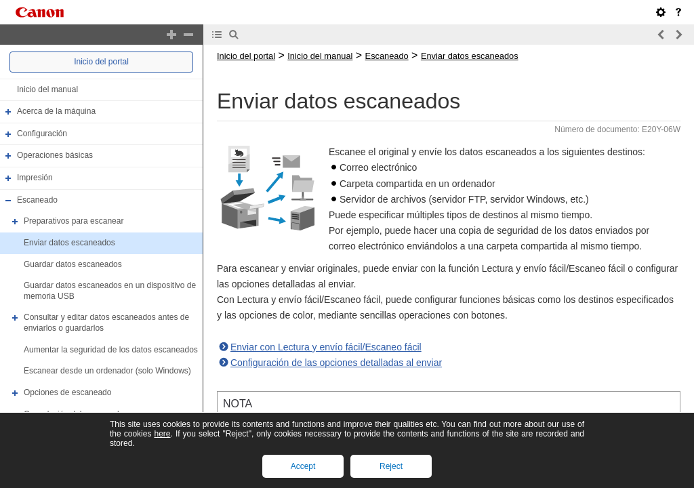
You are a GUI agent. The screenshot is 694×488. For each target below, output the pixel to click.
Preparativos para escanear (73, 221)
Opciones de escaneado (67, 392)
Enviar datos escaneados (69, 242)
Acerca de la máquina (56, 111)
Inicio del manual (47, 89)
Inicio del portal (101, 61)
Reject (391, 466)
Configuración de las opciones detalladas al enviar (336, 362)
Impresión (35, 177)
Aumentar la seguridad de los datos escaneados (111, 349)
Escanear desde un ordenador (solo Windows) (107, 370)
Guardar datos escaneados (73, 264)
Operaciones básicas (55, 156)
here (162, 434)
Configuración (42, 133)
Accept (303, 466)
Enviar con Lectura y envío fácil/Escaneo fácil (326, 347)
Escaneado (37, 200)
